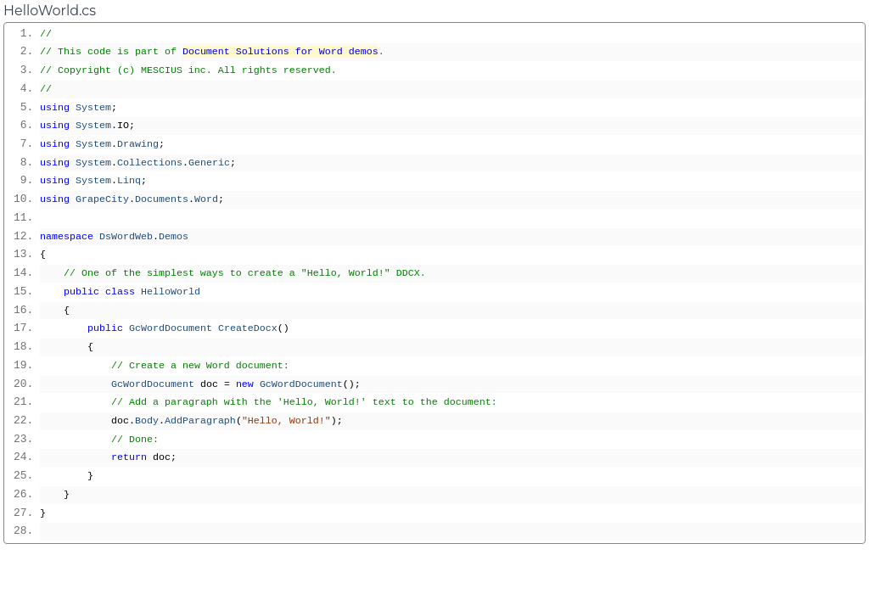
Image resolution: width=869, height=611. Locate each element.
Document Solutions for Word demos (280, 52)
